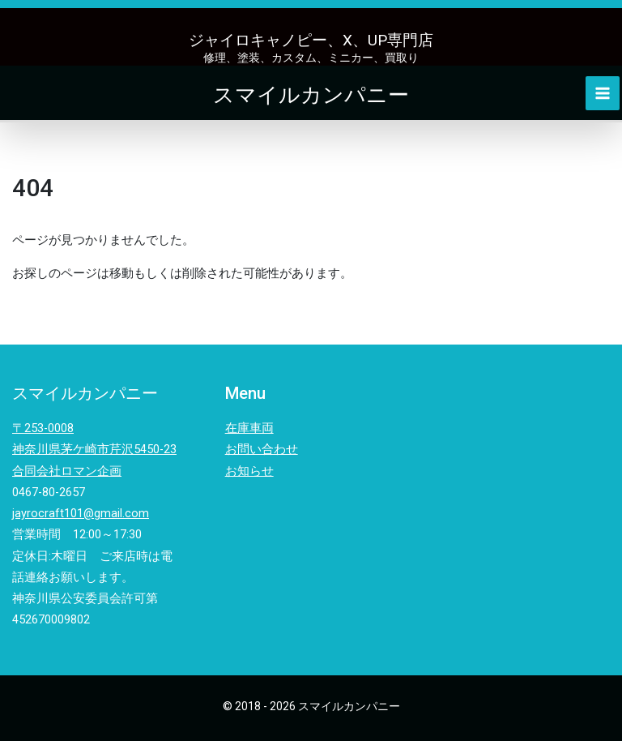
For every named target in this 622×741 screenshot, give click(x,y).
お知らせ (249, 471)
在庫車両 (249, 428)
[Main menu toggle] (605, 93)
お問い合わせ (261, 449)
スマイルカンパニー (311, 93)
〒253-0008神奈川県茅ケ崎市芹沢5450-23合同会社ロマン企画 (94, 449)
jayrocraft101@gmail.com (80, 513)
